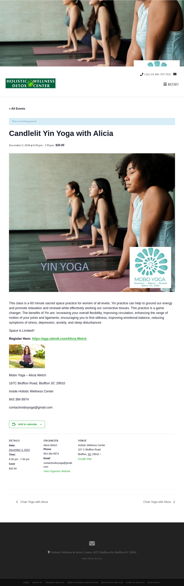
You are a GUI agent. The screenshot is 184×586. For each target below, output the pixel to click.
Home (26, 583)
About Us (37, 583)
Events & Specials (135, 583)
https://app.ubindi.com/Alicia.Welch (59, 338)
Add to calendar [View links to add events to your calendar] (27, 424)
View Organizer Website (56, 471)
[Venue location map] (131, 458)
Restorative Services (112, 583)
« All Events (17, 108)
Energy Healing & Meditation (82, 583)
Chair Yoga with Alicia (34, 501)
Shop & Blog (154, 583)
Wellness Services (54, 583)
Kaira (100, 559)
